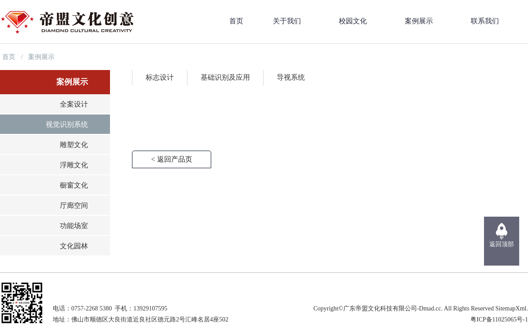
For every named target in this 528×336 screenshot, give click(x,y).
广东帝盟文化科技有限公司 (380, 308)
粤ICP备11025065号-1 (499, 319)
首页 (8, 56)
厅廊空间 (74, 205)
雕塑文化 (74, 144)
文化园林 (74, 246)
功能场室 (74, 225)
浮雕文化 (74, 165)
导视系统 (291, 77)
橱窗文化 (74, 185)
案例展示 (41, 56)
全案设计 (74, 104)
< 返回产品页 (171, 159)
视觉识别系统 (67, 124)
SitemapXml (511, 308)
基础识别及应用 (225, 77)
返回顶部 (501, 244)
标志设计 (160, 77)
